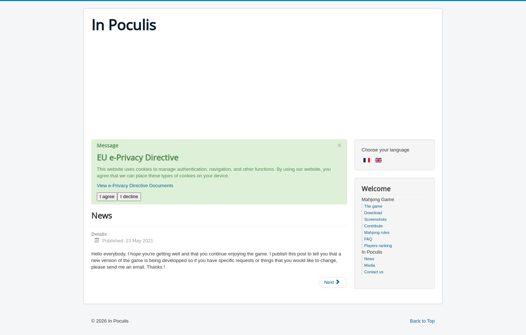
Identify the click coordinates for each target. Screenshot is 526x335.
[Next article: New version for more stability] (333, 282)
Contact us (374, 272)
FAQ (368, 239)
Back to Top (422, 321)
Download (373, 213)
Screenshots (375, 219)
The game (373, 206)
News (369, 259)
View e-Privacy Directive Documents (135, 185)
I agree (107, 196)
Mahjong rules (376, 232)
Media (369, 265)
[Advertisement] (263, 88)
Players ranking (378, 245)
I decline (129, 196)
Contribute (373, 226)
